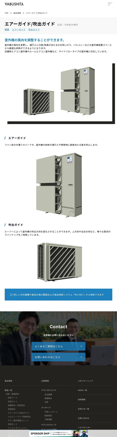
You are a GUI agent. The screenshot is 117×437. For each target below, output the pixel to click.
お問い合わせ (83, 418)
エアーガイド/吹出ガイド (18, 412)
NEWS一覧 (82, 390)
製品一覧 (8, 390)
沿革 (46, 402)
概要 (7, 29)
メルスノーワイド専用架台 (19, 416)
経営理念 (48, 415)
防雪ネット (12, 401)
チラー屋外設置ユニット (18, 420)
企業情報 (45, 380)
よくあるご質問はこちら (58, 346)
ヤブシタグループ (48, 424)
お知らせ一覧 (83, 408)
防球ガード (12, 424)
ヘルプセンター (84, 427)
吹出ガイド (34, 29)
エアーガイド (19, 29)
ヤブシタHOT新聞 (49, 429)
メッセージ (46, 407)
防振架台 (12, 409)
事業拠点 (48, 398)
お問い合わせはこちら (58, 357)
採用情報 (81, 399)
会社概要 (48, 394)
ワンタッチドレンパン (17, 428)
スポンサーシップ (85, 380)
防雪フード (12, 397)
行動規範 (48, 419)
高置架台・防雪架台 (16, 405)
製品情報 (8, 380)
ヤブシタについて (48, 390)
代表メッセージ (51, 411)
